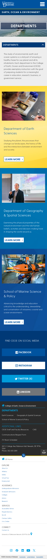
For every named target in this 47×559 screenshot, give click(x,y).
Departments (10, 44)
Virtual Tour (5, 478)
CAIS (34, 429)
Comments (22, 557)
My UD (4, 515)
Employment (6, 481)
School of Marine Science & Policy (15, 419)
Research (5, 501)
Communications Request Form (14, 435)
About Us (5, 468)
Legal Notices (31, 557)
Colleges (4, 495)
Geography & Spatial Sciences (29, 415)
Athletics (4, 471)
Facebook (23, 352)
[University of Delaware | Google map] (31, 534)
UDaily (4, 474)
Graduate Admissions (8, 491)
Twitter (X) (23, 378)
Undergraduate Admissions (10, 488)
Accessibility (39, 557)
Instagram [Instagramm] (23, 365)
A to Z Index (5, 521)
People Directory (7, 512)
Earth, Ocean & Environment (21, 12)
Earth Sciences (7, 415)
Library (4, 498)
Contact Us (5, 530)
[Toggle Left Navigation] (43, 45)
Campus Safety (7, 518)
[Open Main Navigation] (42, 4)
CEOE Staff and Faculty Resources (15, 429)
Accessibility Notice (8, 508)
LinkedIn (23, 391)
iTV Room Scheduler (9, 440)
